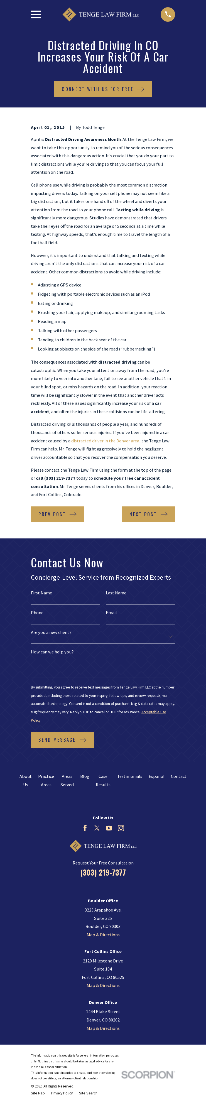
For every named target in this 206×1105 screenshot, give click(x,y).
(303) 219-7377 (103, 872)
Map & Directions (103, 934)
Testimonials (129, 776)
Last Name (116, 593)
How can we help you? (52, 652)
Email (111, 612)
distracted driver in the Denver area (105, 441)
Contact (179, 776)
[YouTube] (109, 828)
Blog (84, 776)
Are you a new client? (51, 632)
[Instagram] (121, 828)
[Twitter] (97, 828)
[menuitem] (38, 1093)
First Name (41, 593)
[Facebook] (85, 828)
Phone (37, 612)
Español (157, 776)
